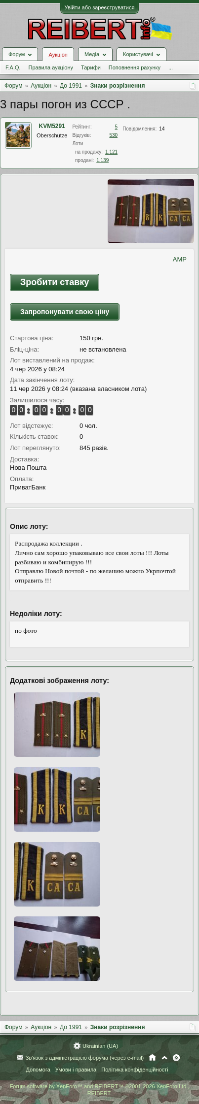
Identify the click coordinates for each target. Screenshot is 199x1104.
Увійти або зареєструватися (100, 7)
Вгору (164, 1057)
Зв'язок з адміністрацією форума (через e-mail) (85, 1058)
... (170, 67)
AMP (180, 259)
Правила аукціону (51, 67)
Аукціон (57, 55)
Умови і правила (75, 1069)
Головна (152, 1057)
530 (113, 135)
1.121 (111, 152)
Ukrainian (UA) (100, 1046)
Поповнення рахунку (134, 67)
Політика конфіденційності (134, 1069)
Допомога (38, 1069)
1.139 (102, 160)
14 (161, 128)
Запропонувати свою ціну (64, 312)
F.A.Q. (13, 67)
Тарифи (91, 67)
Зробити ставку (54, 282)
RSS (176, 1057)
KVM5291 (52, 126)
